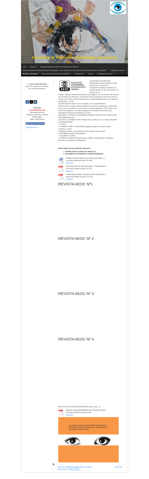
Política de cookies (85, 467)
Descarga (69, 163)
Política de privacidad (72, 467)
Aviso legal (61, 467)
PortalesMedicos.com (32, 127)
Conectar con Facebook (35, 124)
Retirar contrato (74, 469)
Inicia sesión (118, 467)
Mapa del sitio (62, 469)
